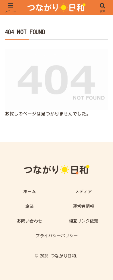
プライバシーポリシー (57, 236)
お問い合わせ (29, 221)
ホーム (29, 191)
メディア (83, 191)
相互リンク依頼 (83, 221)
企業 (29, 206)
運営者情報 (83, 206)
